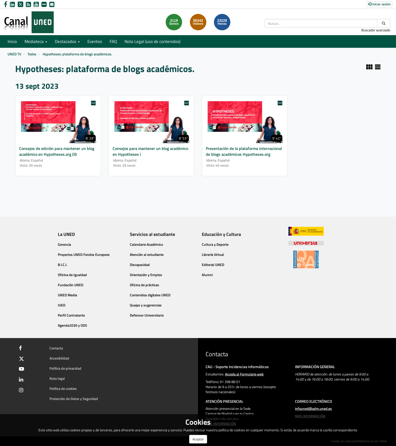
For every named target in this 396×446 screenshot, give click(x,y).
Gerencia (64, 244)
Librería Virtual (213, 254)
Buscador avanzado (375, 30)
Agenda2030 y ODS (72, 325)
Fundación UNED (70, 284)
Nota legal (57, 378)
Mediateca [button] (35, 41)
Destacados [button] (67, 41)
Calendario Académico (146, 244)
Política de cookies (63, 388)
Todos (32, 54)
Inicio (12, 41)
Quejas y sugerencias (146, 305)
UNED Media (67, 295)
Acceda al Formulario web (244, 374)
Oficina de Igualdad (72, 274)
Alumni (207, 274)
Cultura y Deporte (215, 244)
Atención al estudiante (147, 254)
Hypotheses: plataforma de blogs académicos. (77, 54)
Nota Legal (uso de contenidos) (152, 41)
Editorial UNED (213, 264)
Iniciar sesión (379, 4)
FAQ (113, 41)
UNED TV (14, 54)
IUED (61, 305)
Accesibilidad (59, 358)
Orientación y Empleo (146, 274)
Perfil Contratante (71, 315)
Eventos (94, 41)
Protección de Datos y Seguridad (73, 398)
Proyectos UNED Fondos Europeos (84, 254)
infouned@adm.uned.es (313, 408)
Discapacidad (140, 264)
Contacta (56, 348)
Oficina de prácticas (144, 284)
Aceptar (198, 439)
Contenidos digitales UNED (150, 295)
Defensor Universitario (147, 315)
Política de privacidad (65, 368)
